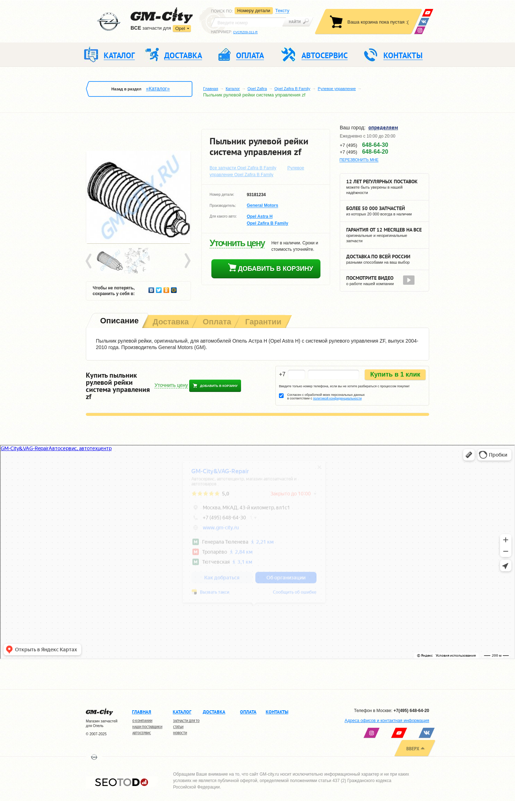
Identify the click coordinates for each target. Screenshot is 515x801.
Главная (210, 88)
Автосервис (141, 733)
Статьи (178, 727)
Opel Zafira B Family (292, 88)
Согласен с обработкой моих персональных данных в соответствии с (326, 396)
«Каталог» (158, 88)
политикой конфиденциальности (337, 398)
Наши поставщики (147, 727)
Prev (90, 261)
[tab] (119, 321)
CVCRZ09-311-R (245, 32)
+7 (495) (364, 145)
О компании (142, 721)
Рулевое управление (337, 88)
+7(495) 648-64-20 (411, 710)
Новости (180, 733)
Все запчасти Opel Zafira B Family (243, 167)
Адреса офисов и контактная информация (387, 720)
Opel (180, 28)
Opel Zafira (257, 88)
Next (187, 261)
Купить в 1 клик (395, 374)
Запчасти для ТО (186, 721)
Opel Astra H (260, 216)
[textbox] (248, 22)
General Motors (262, 205)
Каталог (233, 88)
